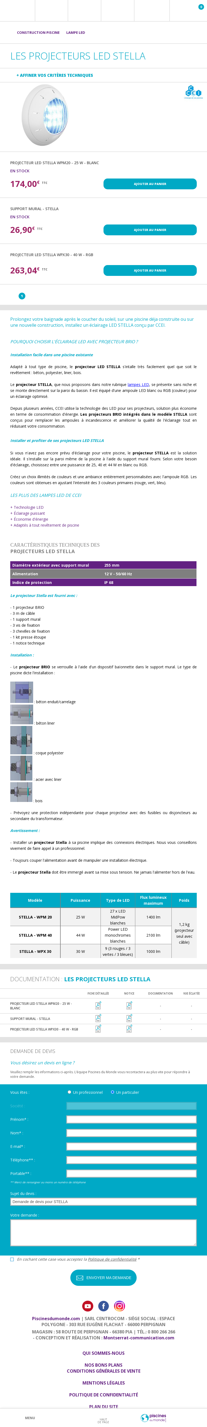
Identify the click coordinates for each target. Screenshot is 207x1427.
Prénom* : (19, 1119)
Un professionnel (88, 1092)
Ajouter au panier (150, 184)
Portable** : (20, 1173)
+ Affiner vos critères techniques (54, 75)
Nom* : (16, 1132)
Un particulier (127, 1092)
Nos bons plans (103, 1365)
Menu (30, 1418)
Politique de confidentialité (112, 1259)
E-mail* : (17, 1146)
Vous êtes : (19, 1092)
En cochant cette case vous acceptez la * (78, 1259)
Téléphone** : (22, 1159)
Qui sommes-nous (103, 1353)
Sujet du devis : (23, 1193)
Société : (17, 1105)
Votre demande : (24, 1215)
